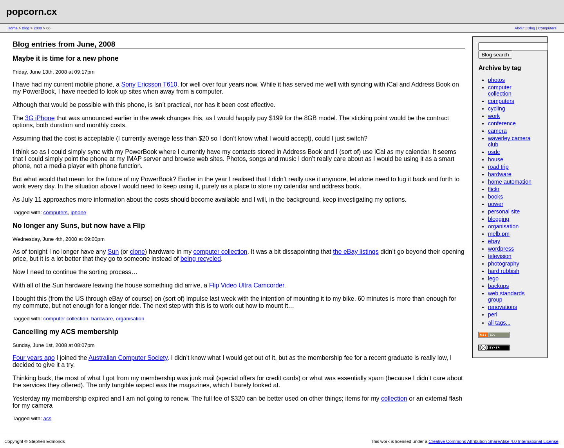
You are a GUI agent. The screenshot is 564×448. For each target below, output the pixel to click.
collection (394, 398)
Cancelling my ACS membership (65, 332)
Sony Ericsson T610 (149, 84)
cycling (496, 108)
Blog (25, 28)
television (500, 256)
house (495, 159)
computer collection (220, 251)
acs (47, 418)
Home (12, 28)
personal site (504, 211)
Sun (113, 251)
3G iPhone (40, 118)
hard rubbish (503, 271)
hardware (102, 319)
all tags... (499, 323)
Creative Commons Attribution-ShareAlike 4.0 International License (493, 441)
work (494, 116)
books (495, 196)
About (519, 28)
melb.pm (499, 234)
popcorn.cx (31, 11)
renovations (502, 307)
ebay (494, 241)
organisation (130, 319)
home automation (509, 182)
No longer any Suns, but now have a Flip (79, 225)
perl (492, 314)
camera (497, 131)
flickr (494, 189)
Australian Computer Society (128, 357)
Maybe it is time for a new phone (66, 58)
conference (502, 123)
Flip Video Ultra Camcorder (246, 285)
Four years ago (34, 357)
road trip (498, 167)
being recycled (201, 258)
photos (496, 80)
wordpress (501, 249)
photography (503, 263)
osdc (494, 152)
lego (493, 278)
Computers (547, 28)
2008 (38, 28)
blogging (498, 219)
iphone (78, 212)
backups (498, 286)
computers (55, 212)
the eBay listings (356, 251)
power (495, 204)
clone (137, 251)
